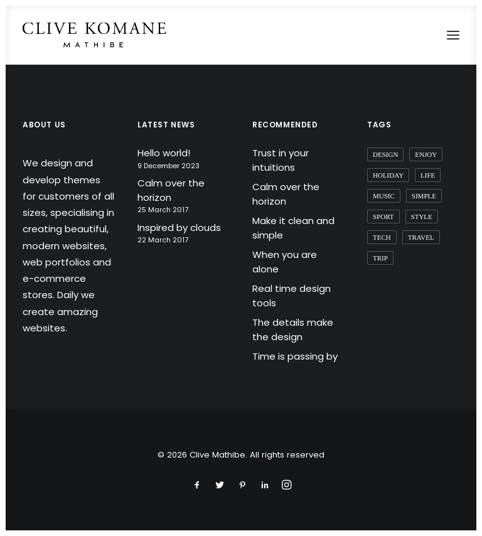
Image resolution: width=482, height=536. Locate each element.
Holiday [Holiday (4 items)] (388, 175)
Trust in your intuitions (280, 160)
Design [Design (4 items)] (385, 154)
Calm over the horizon (171, 190)
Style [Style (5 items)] (421, 216)
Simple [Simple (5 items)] (424, 196)
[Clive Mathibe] (94, 35)
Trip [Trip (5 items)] (380, 258)
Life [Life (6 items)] (427, 175)
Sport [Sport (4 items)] (383, 216)
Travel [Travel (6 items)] (421, 237)
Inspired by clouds (179, 227)
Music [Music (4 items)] (384, 196)
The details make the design (292, 329)
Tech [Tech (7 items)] (382, 237)
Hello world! (163, 152)
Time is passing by (295, 356)
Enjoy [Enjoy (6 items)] (426, 154)
